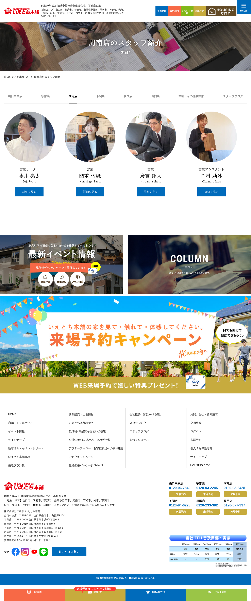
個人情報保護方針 (201, 450)
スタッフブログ (139, 433)
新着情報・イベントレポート (26, 450)
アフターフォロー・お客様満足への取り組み (96, 450)
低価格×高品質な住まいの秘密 (87, 433)
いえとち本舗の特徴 (81, 424)
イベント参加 (187, 12)
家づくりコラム (139, 441)
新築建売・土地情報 (81, 416)
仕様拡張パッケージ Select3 (86, 467)
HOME (12, 416)
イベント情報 (16, 433)
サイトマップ (198, 458)
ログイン (195, 433)
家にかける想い (69, 553)
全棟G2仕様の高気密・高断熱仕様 (90, 441)
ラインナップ (16, 441)
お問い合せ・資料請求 (204, 416)
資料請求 (174, 11)
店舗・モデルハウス (20, 424)
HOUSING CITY (200, 467)
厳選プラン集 (16, 467)
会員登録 (161, 11)
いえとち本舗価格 (19, 458)
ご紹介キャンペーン (81, 458)
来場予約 (199, 11)
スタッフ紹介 (138, 424)
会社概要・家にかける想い (146, 416)
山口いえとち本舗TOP (17, 77)
